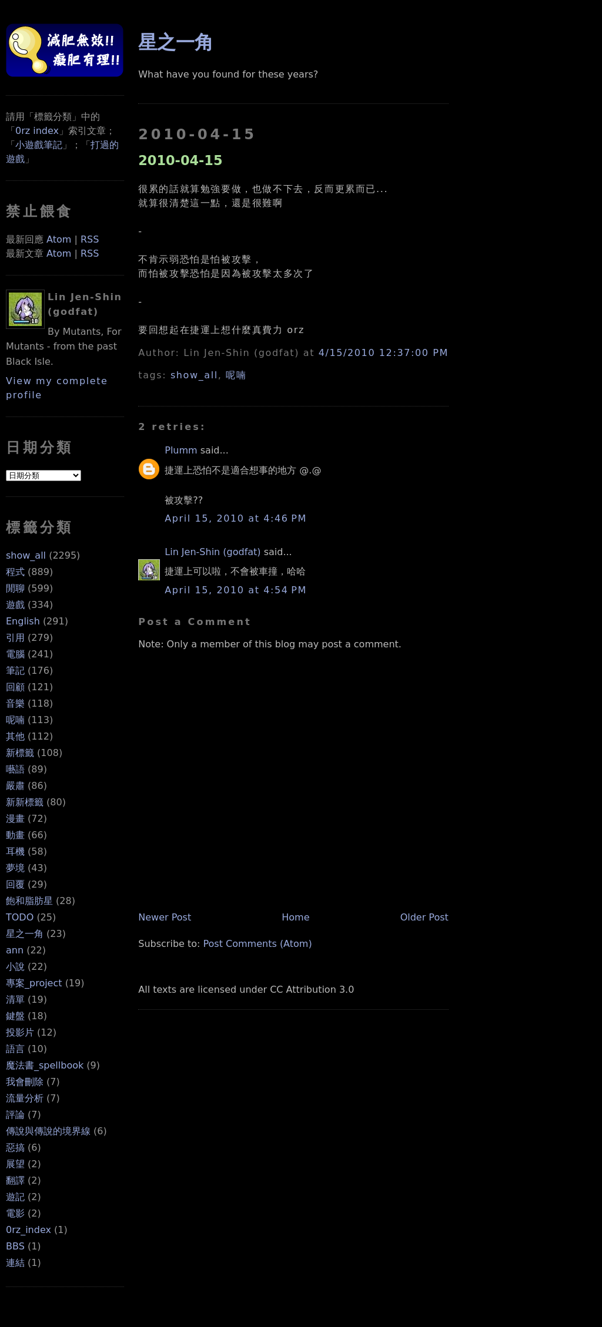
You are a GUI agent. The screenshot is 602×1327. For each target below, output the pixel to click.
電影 (15, 1213)
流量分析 (25, 1098)
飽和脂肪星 (29, 900)
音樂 (15, 703)
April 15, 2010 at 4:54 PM (236, 590)
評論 (15, 1114)
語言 (15, 1048)
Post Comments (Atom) (257, 943)
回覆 (15, 884)
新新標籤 (25, 802)
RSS (90, 239)
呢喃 (15, 719)
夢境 (15, 868)
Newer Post (164, 917)
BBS (15, 1246)
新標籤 (20, 752)
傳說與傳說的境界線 (48, 1131)
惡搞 (15, 1147)
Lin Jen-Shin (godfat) (212, 551)
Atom (58, 239)
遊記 (15, 1196)
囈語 (15, 769)
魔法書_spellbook (44, 1065)
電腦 (15, 654)
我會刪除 (25, 1081)
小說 (15, 966)
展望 (15, 1164)
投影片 (20, 1032)
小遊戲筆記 (38, 144)
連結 (15, 1262)
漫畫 (15, 818)
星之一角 (25, 933)
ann (15, 950)
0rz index (37, 130)
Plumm (181, 450)
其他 (15, 736)
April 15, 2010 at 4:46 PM (236, 518)
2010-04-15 (180, 160)
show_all (26, 555)
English (23, 621)
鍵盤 (15, 1016)
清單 (15, 999)
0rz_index (28, 1229)
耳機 (15, 851)
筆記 (15, 670)
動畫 (15, 835)
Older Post (424, 917)
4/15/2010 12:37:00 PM (384, 352)
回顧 (15, 687)
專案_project (34, 983)
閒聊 (15, 588)
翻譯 (15, 1180)
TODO (20, 917)
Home (295, 917)
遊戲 (15, 604)
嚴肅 (15, 785)
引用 (15, 637)
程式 (15, 571)
